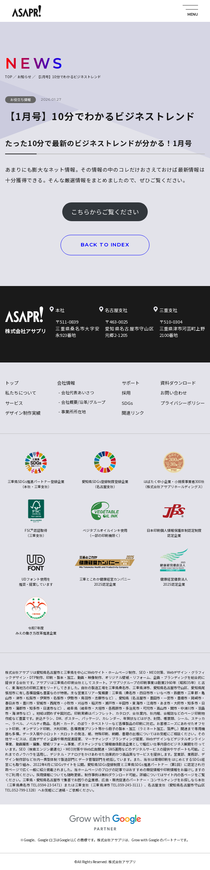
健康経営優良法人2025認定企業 (174, 567)
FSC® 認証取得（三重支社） (36, 518)
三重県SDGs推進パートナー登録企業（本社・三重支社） (36, 470)
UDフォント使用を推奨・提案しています (36, 567)
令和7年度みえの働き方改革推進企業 (35, 616)
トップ (11, 383)
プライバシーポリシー (182, 403)
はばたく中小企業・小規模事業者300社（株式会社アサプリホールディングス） (174, 470)
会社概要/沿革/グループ (83, 402)
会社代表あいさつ (77, 392)
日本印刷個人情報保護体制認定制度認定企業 (174, 518)
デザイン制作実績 (23, 413)
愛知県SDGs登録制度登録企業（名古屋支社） (105, 470)
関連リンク (133, 413)
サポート (131, 383)
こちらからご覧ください (105, 211)
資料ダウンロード (178, 383)
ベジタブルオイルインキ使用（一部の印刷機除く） (105, 518)
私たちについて (20, 392)
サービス (14, 403)
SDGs (127, 403)
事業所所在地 (73, 411)
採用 (126, 392)
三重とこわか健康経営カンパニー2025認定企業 (105, 567)
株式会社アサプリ (25, 330)
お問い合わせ (173, 392)
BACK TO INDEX (105, 244)
